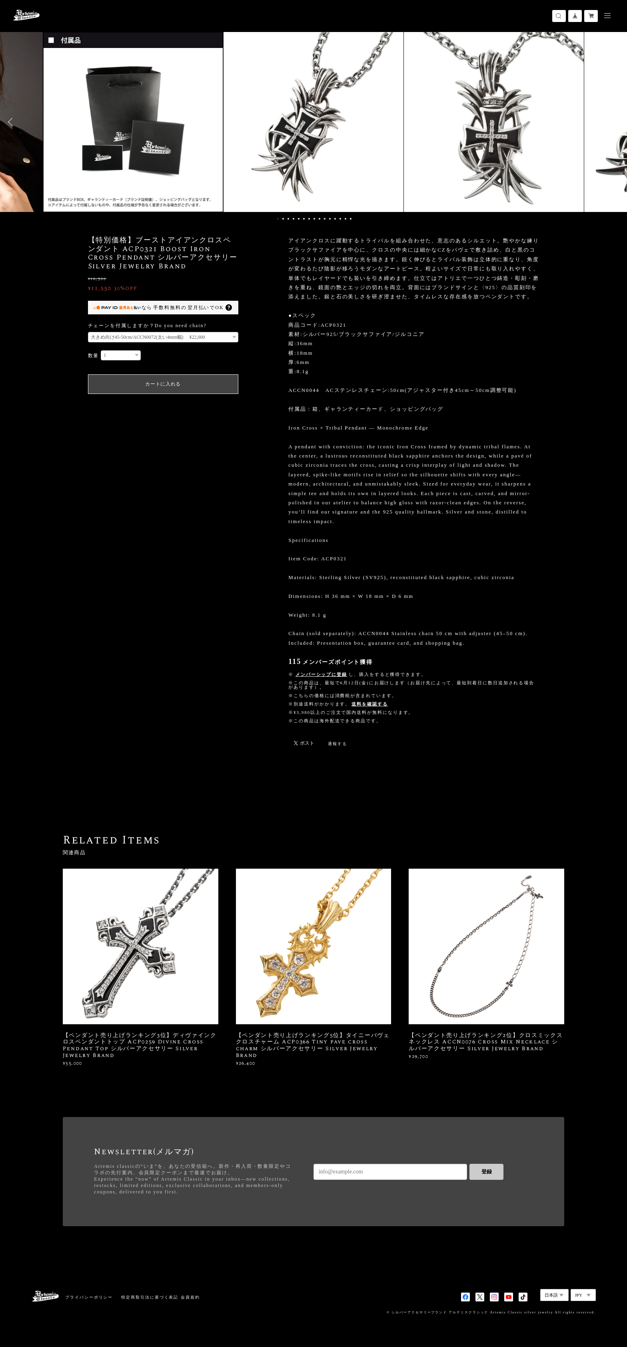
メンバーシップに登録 (321, 674)
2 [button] (283, 219)
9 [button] (319, 219)
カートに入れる (163, 384)
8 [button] (314, 219)
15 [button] (350, 219)
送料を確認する (369, 703)
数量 (93, 355)
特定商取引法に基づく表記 (149, 1297)
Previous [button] (12, 122)
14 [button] (345, 219)
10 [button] (324, 219)
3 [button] (288, 219)
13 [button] (340, 219)
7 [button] (309, 219)
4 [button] (293, 219)
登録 (486, 1172)
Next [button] (615, 122)
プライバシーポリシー (89, 1297)
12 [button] (335, 219)
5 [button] (299, 219)
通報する (337, 743)
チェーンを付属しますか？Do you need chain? (147, 325)
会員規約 (190, 1297)
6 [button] (304, 219)
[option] (313, 122)
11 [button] (330, 219)
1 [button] (278, 219)
